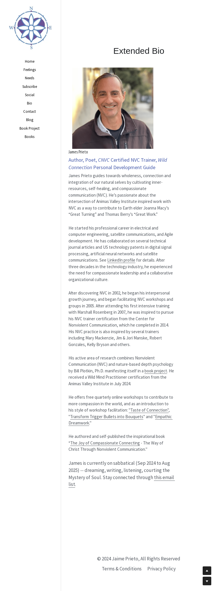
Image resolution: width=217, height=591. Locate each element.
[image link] (30, 28)
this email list (147, 499)
